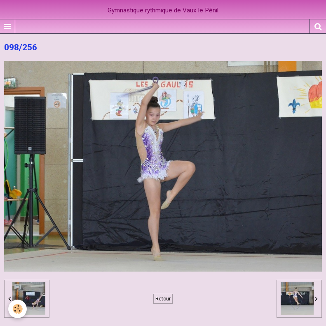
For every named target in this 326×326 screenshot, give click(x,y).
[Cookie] (17, 309)
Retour (163, 299)
